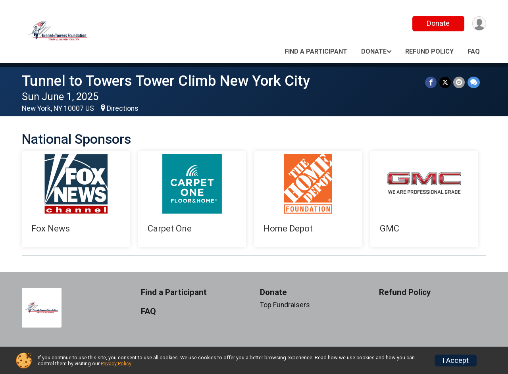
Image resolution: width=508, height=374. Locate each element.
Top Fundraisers (285, 305)
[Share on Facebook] (431, 82)
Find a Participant (316, 51)
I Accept (456, 360)
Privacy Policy (116, 363)
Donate (437, 23)
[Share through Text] (474, 82)
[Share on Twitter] (445, 82)
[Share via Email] (459, 82)
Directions (123, 108)
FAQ (474, 51)
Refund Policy (429, 51)
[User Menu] (478, 23)
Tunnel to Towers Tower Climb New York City (166, 80)
